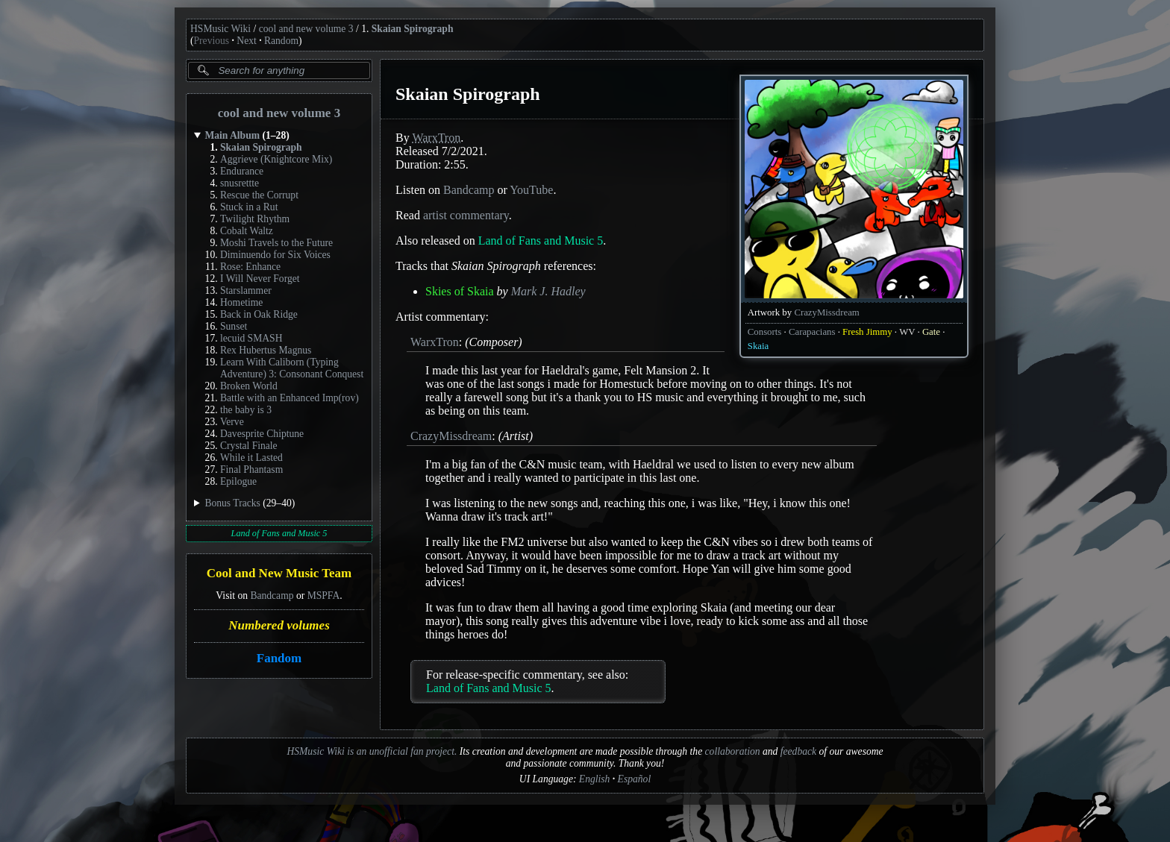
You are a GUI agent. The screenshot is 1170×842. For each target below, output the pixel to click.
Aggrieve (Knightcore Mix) (276, 159)
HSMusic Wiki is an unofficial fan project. (372, 751)
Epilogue (238, 481)
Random (281, 40)
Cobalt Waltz (246, 230)
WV (907, 332)
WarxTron (436, 137)
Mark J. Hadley (548, 291)
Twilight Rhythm (255, 218)
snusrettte (239, 183)
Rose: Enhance (250, 266)
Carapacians (812, 332)
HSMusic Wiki (220, 28)
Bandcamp (271, 595)
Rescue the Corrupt (259, 195)
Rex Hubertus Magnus (265, 350)
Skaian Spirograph (413, 28)
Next (246, 40)
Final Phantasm (251, 469)
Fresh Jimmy (867, 332)
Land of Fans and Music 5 (279, 533)
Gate (931, 332)
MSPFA (323, 595)
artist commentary (466, 215)
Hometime (241, 302)
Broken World (249, 386)
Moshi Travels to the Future (276, 242)
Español (634, 779)
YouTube (531, 189)
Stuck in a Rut (249, 207)
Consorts (765, 332)
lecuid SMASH (251, 338)
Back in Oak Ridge (259, 314)
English (594, 779)
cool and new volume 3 (306, 28)
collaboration (732, 751)
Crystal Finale (249, 445)
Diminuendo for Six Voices (275, 254)
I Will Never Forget (260, 278)
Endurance (241, 171)
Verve (232, 421)
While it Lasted (251, 457)
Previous (212, 40)
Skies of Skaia (459, 291)
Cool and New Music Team (279, 574)
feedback (798, 751)
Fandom (279, 658)
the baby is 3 (246, 409)
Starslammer (246, 290)
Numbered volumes (279, 625)
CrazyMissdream (826, 312)
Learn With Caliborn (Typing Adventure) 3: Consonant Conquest (291, 368)
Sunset (233, 326)
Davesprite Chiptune (262, 433)
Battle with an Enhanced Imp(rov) (289, 397)
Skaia (758, 346)
